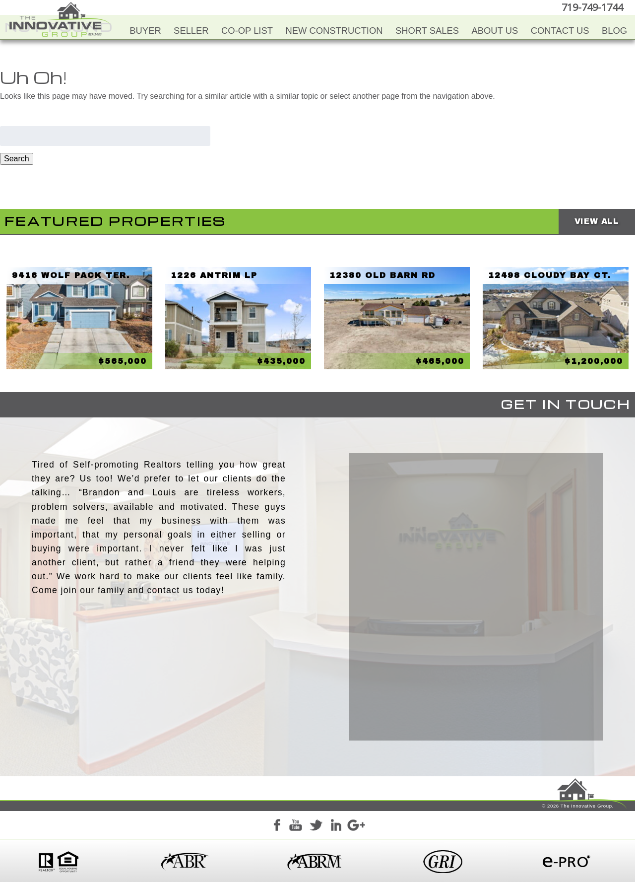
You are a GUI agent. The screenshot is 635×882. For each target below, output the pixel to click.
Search (16, 158)
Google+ (356, 827)
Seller (191, 30)
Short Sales (427, 30)
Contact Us (560, 30)
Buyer (145, 30)
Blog (614, 30)
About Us (495, 30)
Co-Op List (247, 30)
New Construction (333, 30)
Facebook (276, 827)
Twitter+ (316, 827)
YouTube (296, 827)
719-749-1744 (592, 7)
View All (596, 221)
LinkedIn (336, 827)
